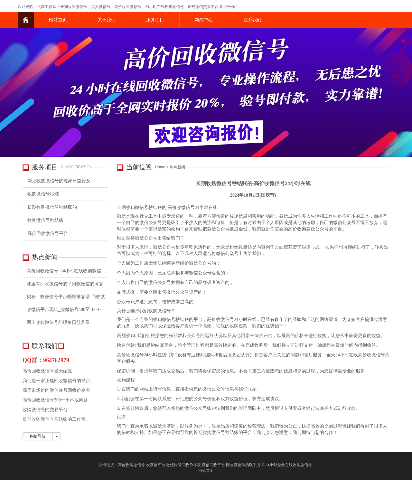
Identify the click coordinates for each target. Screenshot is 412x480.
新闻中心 (204, 19)
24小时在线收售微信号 (164, 7)
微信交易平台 (207, 7)
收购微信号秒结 (43, 194)
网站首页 (58, 19)
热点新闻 (177, 167)
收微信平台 (155, 465)
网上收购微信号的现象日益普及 (58, 180)
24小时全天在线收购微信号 (289, 465)
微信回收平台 (213, 465)
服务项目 (155, 19)
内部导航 (37, 436)
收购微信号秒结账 (45, 220)
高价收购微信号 (131, 465)
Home (160, 167)
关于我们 (107, 19)
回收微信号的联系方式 (245, 465)
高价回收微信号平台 (47, 233)
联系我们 (252, 19)
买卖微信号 (100, 7)
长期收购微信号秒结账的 (52, 207)
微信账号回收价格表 (183, 465)
